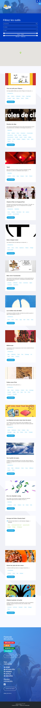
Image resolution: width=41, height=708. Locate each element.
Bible (8, 96)
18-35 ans (15, 607)
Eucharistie (10, 284)
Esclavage (27, 354)
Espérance (22, 247)
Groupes (9, 676)
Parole (22, 98)
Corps (26, 468)
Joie (18, 392)
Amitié (9, 133)
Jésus (17, 319)
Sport (32, 139)
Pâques (17, 98)
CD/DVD (9, 176)
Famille (16, 137)
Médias (29, 137)
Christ (17, 247)
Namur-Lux (9, 648)
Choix (13, 247)
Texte (32, 319)
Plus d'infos (10, 101)
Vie (12, 141)
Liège (14, 98)
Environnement (10, 137)
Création (22, 390)
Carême (12, 96)
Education (25, 135)
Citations (13, 212)
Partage (31, 247)
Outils (8, 674)
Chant (23, 96)
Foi (31, 354)
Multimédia (10, 130)
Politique (18, 139)
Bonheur (13, 133)
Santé (28, 139)
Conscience (23, 133)
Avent (9, 319)
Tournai (8, 651)
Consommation (30, 133)
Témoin (30, 176)
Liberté (25, 137)
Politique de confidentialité (24, 705)
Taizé (27, 176)
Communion (25, 282)
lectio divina (19, 212)
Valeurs (9, 141)
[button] (20, 53)
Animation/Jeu (10, 93)
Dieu (22, 354)
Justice (21, 137)
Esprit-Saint (28, 96)
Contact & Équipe (15, 705)
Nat (23, 212)
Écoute (20, 135)
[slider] (4, 33)
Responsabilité (10, 249)
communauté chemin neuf (16, 524)
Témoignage (19, 526)
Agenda (9, 671)
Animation (9, 282)
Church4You (9, 655)
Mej (17, 573)
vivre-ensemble (16, 214)
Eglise (31, 282)
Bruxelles (9, 643)
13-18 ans (9, 607)
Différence (31, 468)
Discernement (10, 135)
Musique (9, 139)
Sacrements (16, 284)
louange (9, 526)
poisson (27, 212)
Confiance (17, 390)
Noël (24, 319)
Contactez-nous (10, 688)
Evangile (9, 98)
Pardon (21, 432)
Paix (25, 392)
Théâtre (26, 98)
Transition (9, 214)
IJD (17, 655)
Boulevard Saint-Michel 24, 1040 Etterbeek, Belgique (18, 521)
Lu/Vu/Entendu (10, 570)
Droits (16, 135)
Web (31, 504)
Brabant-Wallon (20, 704)
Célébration (18, 96)
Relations (9, 394)
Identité (14, 392)
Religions (23, 139)
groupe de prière (26, 524)
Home (8, 667)
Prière (28, 319)
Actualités (10, 669)
